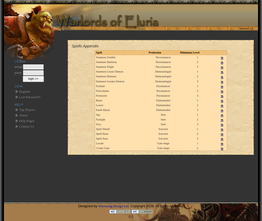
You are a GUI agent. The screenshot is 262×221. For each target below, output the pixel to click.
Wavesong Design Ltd (113, 206)
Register (24, 91)
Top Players (27, 110)
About (23, 115)
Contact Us (26, 126)
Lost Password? (29, 97)
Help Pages (26, 121)
